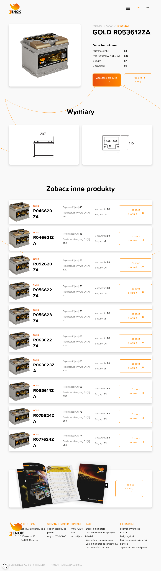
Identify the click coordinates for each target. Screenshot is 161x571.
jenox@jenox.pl (78, 536)
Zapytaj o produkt (106, 79)
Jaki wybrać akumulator (98, 547)
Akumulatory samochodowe (100, 540)
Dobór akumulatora (95, 528)
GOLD (109, 25)
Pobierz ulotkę (139, 79)
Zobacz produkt (136, 211)
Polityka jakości (128, 536)
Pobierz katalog (129, 488)
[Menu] (128, 9)
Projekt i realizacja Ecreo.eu (66, 565)
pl (139, 7)
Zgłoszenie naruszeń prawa (133, 547)
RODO (123, 532)
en (147, 7)
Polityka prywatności (130, 528)
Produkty (97, 25)
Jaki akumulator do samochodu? (102, 543)
